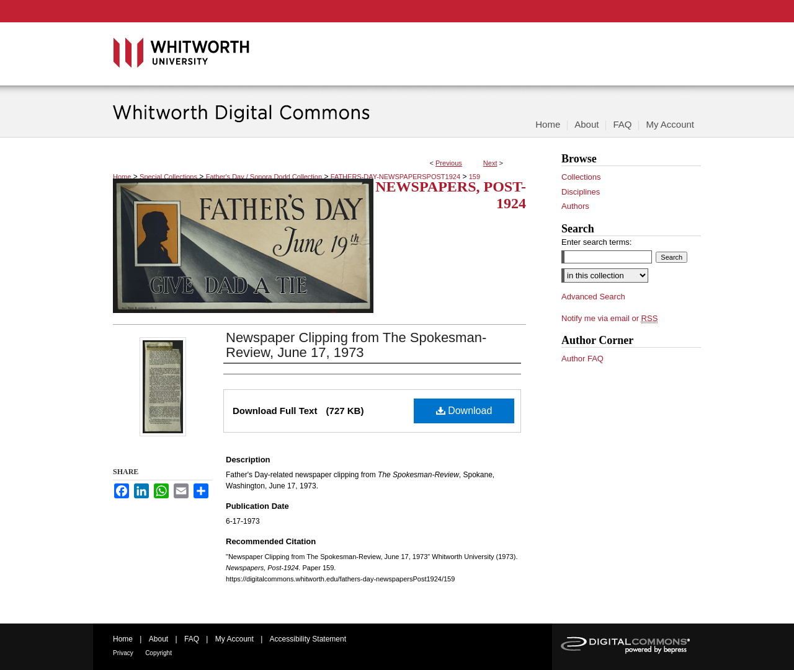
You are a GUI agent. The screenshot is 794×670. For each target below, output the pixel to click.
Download (464, 410)
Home (122, 176)
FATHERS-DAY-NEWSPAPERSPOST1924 (395, 176)
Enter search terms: (596, 242)
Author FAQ (582, 358)
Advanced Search (593, 296)
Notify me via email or (609, 319)
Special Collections (168, 176)
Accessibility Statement (308, 639)
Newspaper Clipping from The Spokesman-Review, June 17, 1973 (356, 345)
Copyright (158, 653)
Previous (448, 163)
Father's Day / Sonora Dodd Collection (264, 176)
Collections (581, 177)
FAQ (191, 639)
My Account (234, 639)
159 (474, 176)
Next (490, 163)
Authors (575, 206)
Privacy (123, 653)
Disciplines (580, 191)
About (158, 639)
